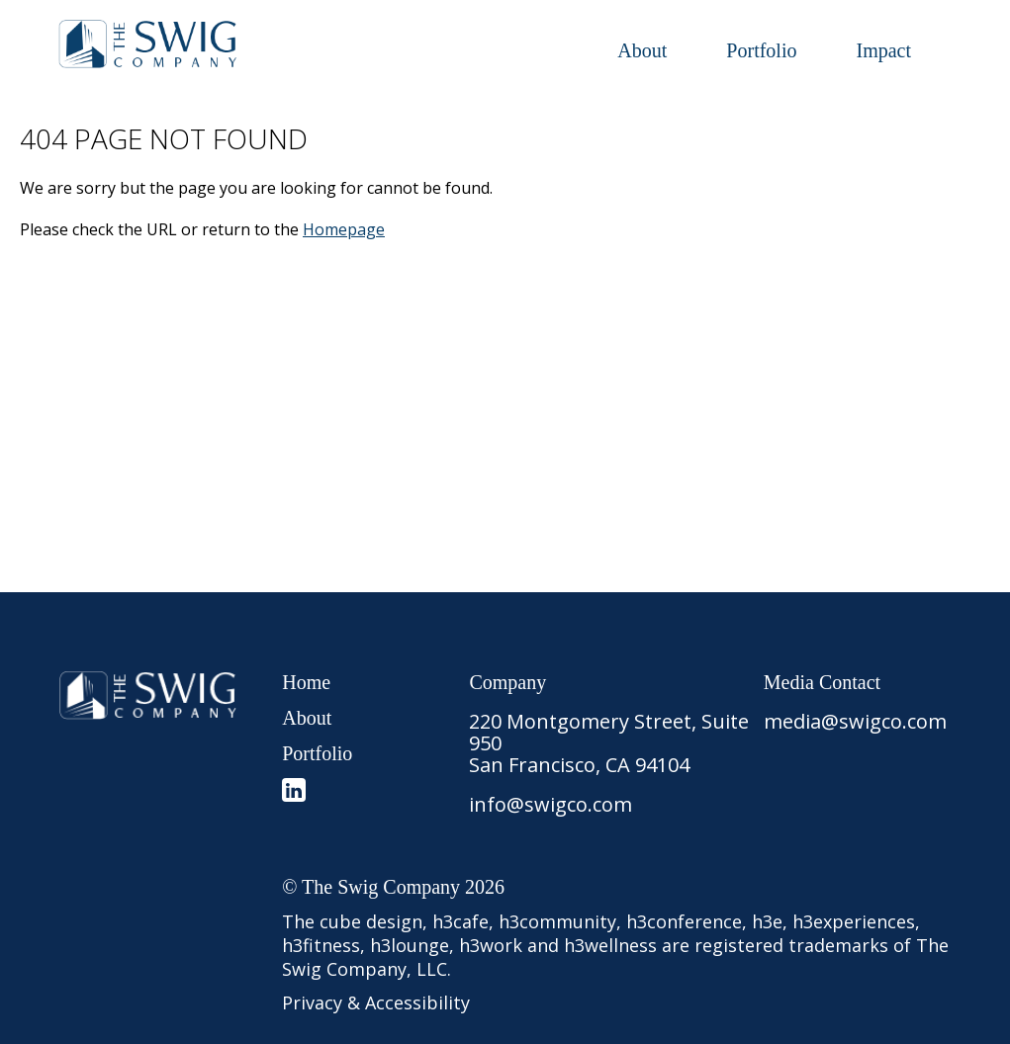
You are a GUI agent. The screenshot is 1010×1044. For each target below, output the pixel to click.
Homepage (344, 229)
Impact (883, 50)
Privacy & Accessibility (376, 1002)
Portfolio (761, 50)
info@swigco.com (550, 804)
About (642, 50)
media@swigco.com (855, 721)
